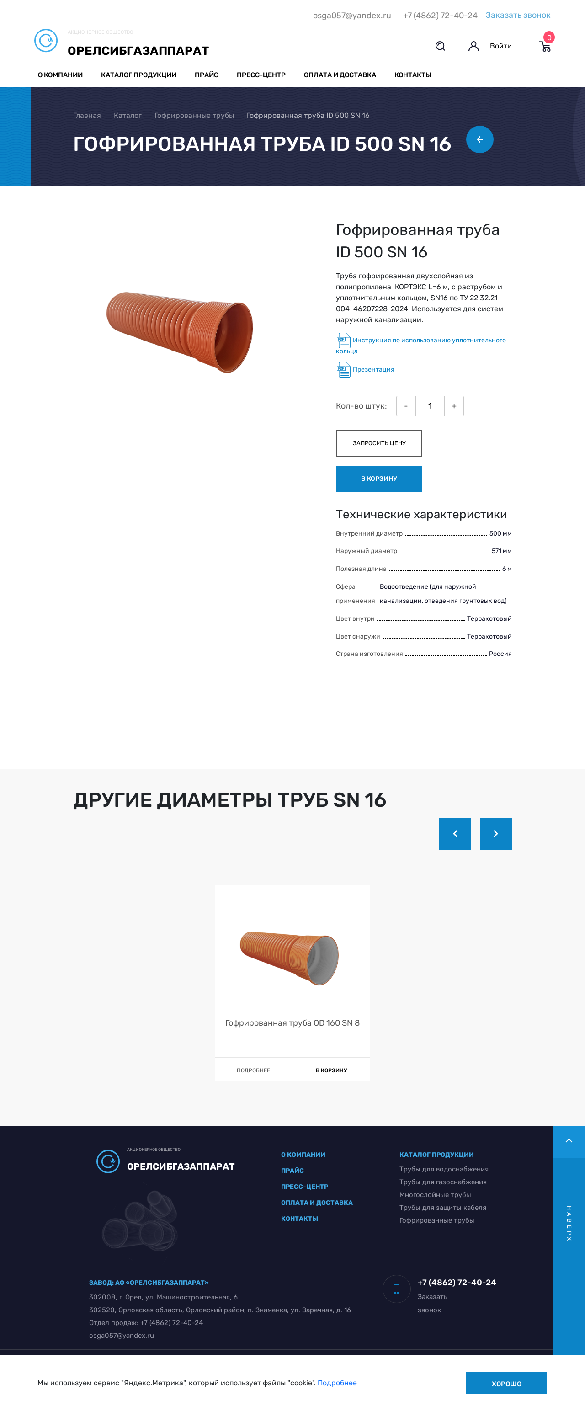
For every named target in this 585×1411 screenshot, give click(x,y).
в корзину (379, 479)
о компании (303, 1155)
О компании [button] (60, 75)
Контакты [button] (412, 75)
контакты (299, 1219)
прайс (292, 1171)
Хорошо (506, 1384)
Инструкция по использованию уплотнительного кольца (421, 344)
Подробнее (337, 1383)
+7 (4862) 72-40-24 (440, 16)
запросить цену (379, 443)
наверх (569, 1224)
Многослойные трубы (435, 1195)
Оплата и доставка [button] (340, 75)
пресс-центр (304, 1187)
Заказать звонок (518, 15)
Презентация (365, 370)
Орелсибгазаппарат (138, 51)
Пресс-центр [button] (261, 75)
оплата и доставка (317, 1203)
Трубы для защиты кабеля (442, 1207)
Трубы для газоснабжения (443, 1182)
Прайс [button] (206, 75)
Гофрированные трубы (436, 1220)
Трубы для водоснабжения (444, 1169)
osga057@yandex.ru (352, 16)
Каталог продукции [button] (138, 75)
